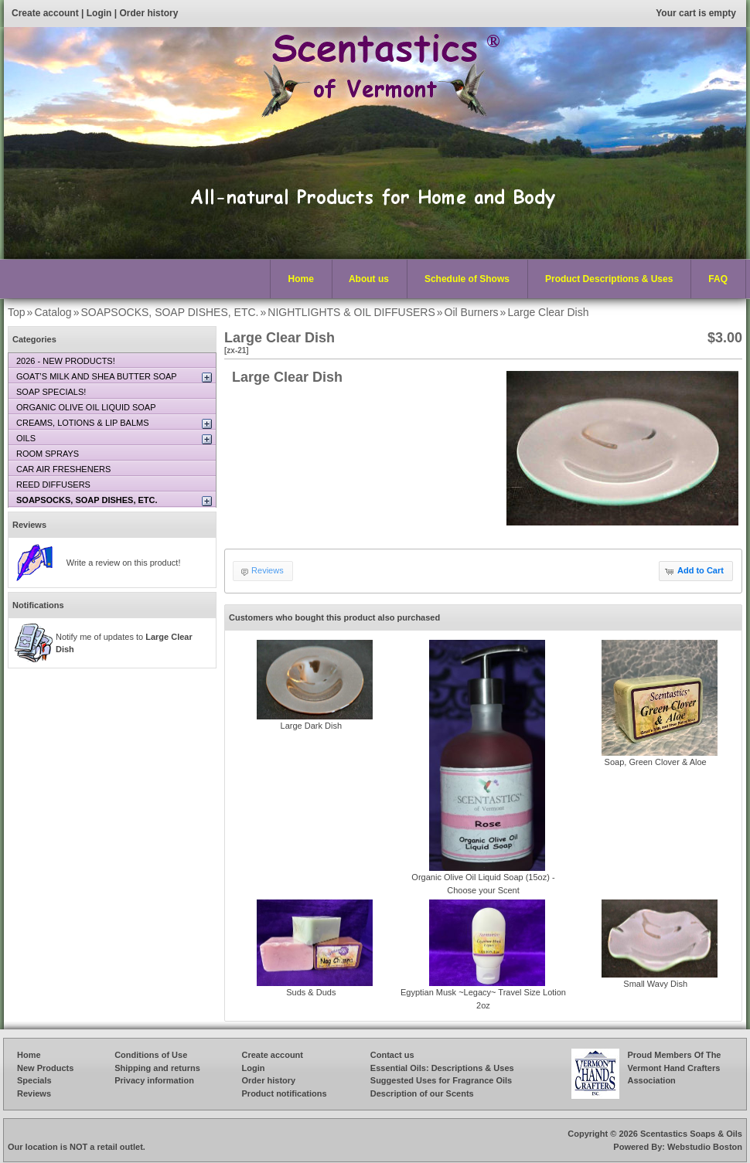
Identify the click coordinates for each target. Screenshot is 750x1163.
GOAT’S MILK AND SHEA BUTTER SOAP (96, 376)
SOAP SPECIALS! (51, 391)
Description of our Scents (422, 1093)
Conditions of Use (150, 1054)
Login (99, 13)
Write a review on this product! (123, 562)
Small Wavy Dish (655, 983)
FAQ (718, 279)
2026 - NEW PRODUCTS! (65, 361)
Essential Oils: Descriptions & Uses (442, 1068)
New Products (45, 1068)
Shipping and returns (157, 1068)
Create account (45, 13)
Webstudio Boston (704, 1146)
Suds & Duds (311, 992)
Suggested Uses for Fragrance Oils (441, 1080)
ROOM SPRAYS (47, 453)
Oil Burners (472, 312)
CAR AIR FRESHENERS (63, 469)
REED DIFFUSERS (53, 484)
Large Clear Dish (547, 312)
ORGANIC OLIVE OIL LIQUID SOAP (86, 407)
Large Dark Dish (311, 725)
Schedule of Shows (467, 279)
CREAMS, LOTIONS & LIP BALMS (82, 422)
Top (17, 312)
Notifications (38, 605)
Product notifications (284, 1093)
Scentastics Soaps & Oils (691, 1133)
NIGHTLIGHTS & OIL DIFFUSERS (351, 312)
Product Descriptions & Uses (605, 279)
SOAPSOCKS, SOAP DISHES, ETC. (169, 312)
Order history (148, 13)
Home (301, 279)
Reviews (29, 524)
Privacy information (154, 1080)
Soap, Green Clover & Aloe (656, 762)
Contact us (392, 1054)
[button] (696, 571)
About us (369, 279)
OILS (26, 438)
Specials (34, 1080)
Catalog (52, 312)
